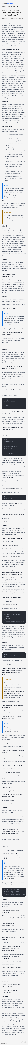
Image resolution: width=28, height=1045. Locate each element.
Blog (14, 6)
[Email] (25, 1042)
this (20, 1026)
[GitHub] (22, 1042)
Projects (9, 6)
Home (4, 6)
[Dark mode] (17, 6)
